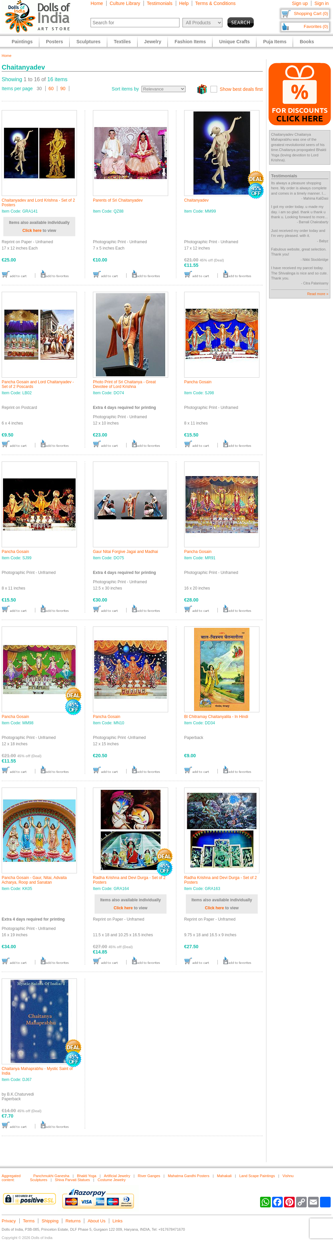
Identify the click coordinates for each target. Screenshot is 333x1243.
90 (63, 88)
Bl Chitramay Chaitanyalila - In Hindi (216, 716)
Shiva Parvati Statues (72, 1180)
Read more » (317, 294)
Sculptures (88, 41)
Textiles (122, 41)
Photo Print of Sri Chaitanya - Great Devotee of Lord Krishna (124, 384)
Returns (73, 1220)
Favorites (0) (316, 26)
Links (118, 1220)
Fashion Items (190, 41)
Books (307, 41)
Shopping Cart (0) (311, 13)
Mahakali (224, 1176)
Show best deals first (241, 89)
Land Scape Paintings (257, 1176)
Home (97, 3)
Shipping (50, 1220)
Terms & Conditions (215, 3)
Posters (54, 41)
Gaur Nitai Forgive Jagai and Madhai (125, 551)
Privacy (9, 1220)
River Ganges (149, 1176)
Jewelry (152, 41)
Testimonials (159, 3)
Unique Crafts (234, 41)
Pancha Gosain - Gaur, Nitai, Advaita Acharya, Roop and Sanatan (34, 880)
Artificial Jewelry (117, 1176)
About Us (96, 1220)
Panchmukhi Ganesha (51, 1176)
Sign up (300, 3)
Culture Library (125, 3)
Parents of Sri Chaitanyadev (118, 200)
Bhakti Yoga (86, 1176)
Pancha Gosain (197, 382)
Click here (31, 230)
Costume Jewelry (112, 1180)
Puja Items (274, 41)
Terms (29, 1220)
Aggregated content (11, 1178)
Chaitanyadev (196, 200)
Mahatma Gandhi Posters (188, 1176)
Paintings (22, 41)
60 (51, 88)
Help (184, 3)
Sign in (321, 3)
